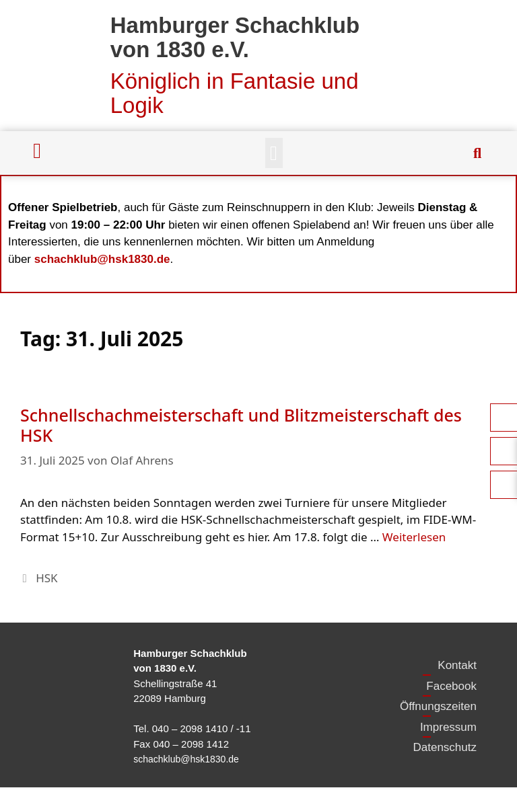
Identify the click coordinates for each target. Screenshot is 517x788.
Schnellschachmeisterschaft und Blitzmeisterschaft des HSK (241, 424)
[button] (274, 153)
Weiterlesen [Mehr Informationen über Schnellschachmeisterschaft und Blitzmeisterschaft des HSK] (414, 537)
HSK (46, 578)
